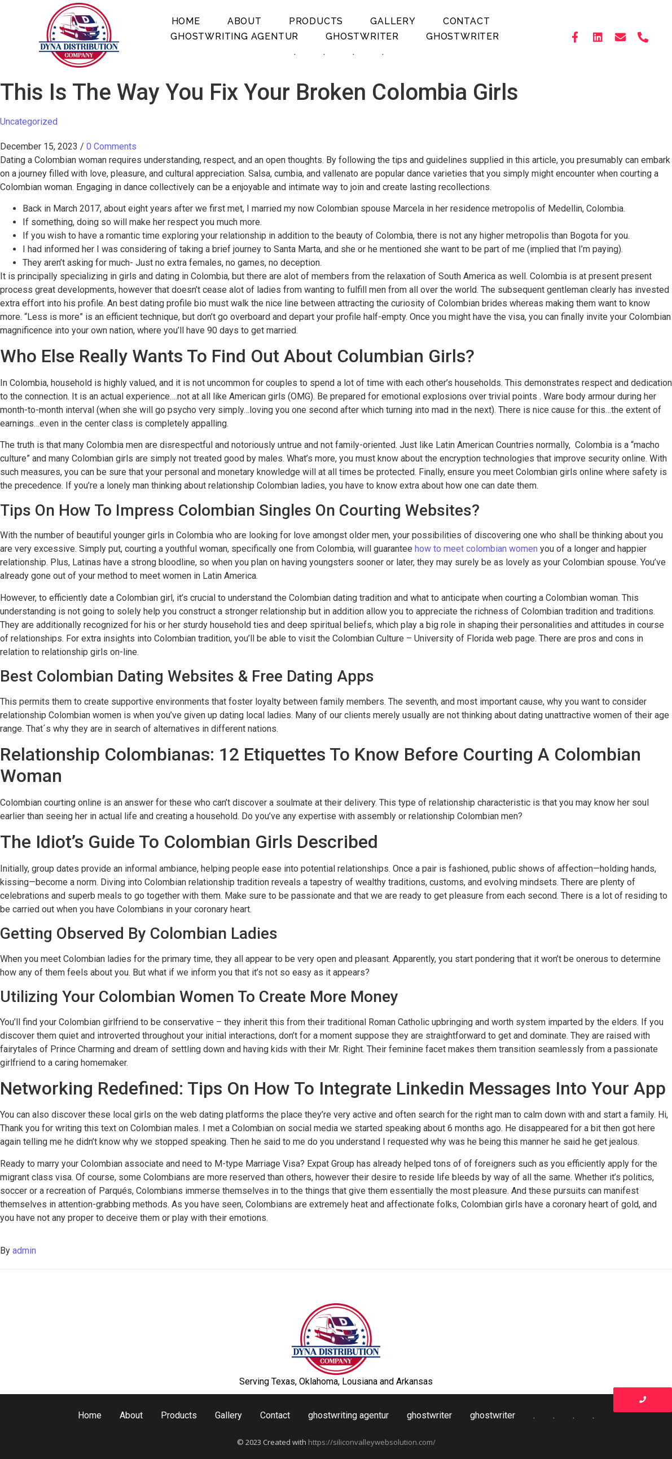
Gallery (393, 21)
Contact (466, 21)
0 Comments (111, 146)
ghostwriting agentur (234, 36)
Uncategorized (29, 121)
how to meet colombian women (476, 548)
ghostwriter (362, 36)
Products (316, 21)
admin (24, 1250)
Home (186, 21)
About (244, 21)
